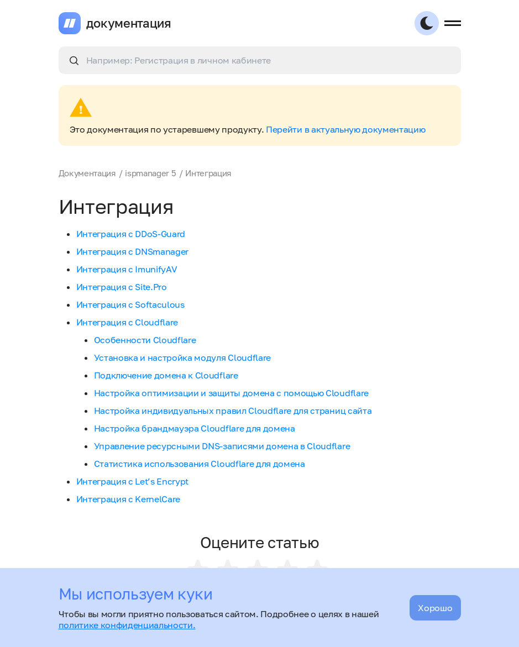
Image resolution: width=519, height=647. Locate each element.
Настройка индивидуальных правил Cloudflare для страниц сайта (233, 410)
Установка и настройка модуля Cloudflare (182, 357)
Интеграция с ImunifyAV (126, 269)
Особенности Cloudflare (145, 339)
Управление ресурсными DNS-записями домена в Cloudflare (222, 445)
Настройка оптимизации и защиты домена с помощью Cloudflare (231, 392)
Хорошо (435, 607)
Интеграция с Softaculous (130, 304)
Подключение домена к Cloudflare (166, 375)
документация (128, 23)
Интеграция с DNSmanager (132, 251)
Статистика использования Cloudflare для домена (199, 463)
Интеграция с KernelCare (128, 498)
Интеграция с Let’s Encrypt (132, 481)
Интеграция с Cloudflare (127, 322)
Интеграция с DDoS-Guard (131, 233)
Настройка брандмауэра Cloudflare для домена (194, 428)
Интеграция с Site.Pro (121, 286)
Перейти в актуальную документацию (345, 129)
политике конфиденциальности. (127, 624)
